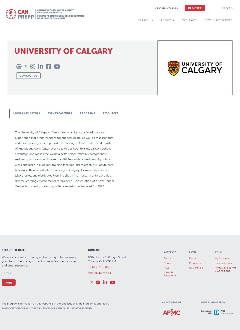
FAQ (166, 267)
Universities (196, 267)
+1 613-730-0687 (100, 267)
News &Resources (170, 274)
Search (145, 20)
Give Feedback (223, 263)
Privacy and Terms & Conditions (225, 269)
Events (193, 258)
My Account (221, 258)
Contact (189, 20)
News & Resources (217, 20)
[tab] (26, 113)
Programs (195, 263)
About (168, 20)
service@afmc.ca (99, 273)
